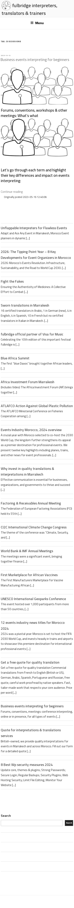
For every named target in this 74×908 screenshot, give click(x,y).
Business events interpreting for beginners (34, 59)
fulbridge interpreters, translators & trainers (29, 9)
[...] (28, 238)
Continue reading (12, 192)
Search (6, 815)
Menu (37, 23)
